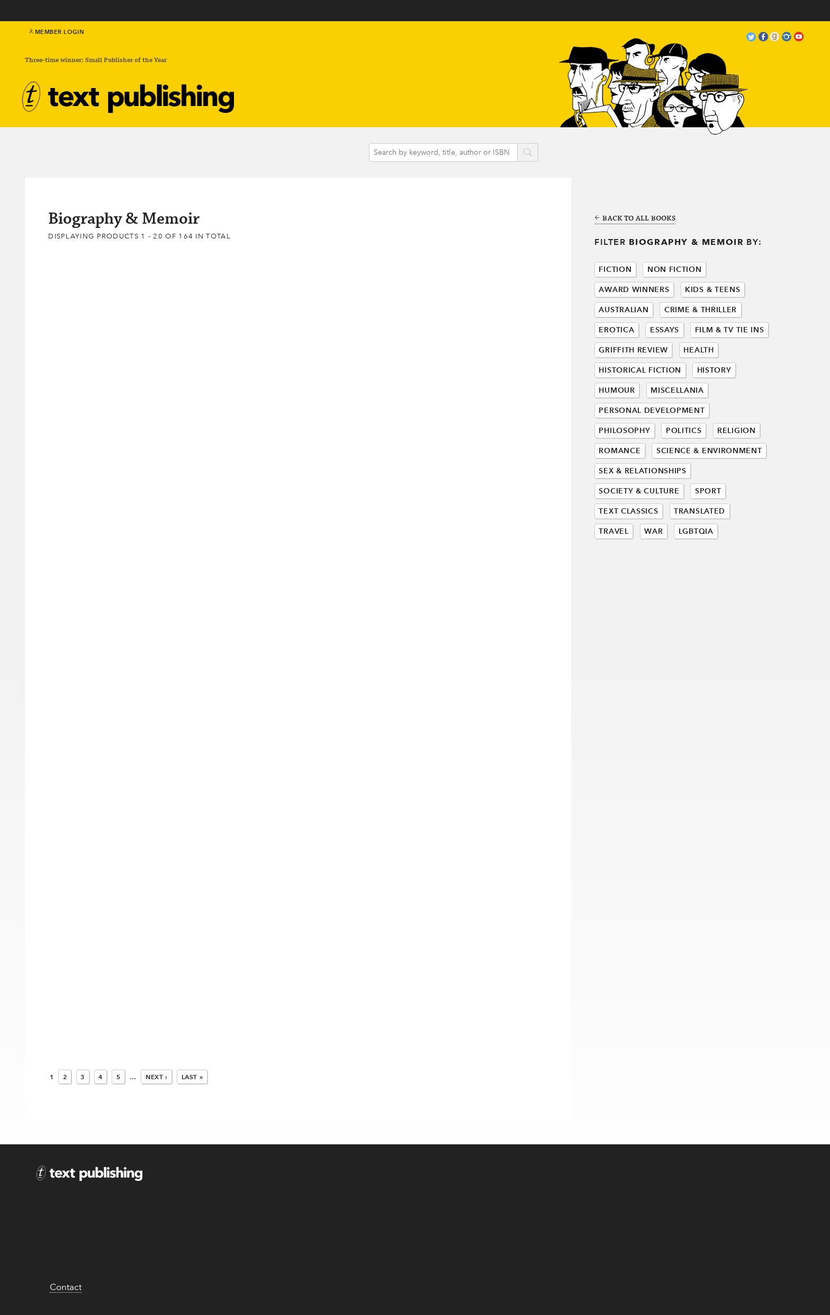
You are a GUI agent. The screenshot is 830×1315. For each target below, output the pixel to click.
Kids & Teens (712, 289)
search (528, 153)
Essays (664, 329)
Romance (619, 450)
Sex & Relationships (642, 470)
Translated (699, 511)
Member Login (57, 32)
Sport (708, 491)
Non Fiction (674, 269)
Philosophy (624, 430)
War (653, 531)
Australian (623, 309)
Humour (617, 390)
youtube (799, 38)
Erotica (616, 329)
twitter (751, 38)
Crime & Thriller (700, 309)
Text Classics (628, 511)
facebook (763, 38)
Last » (192, 1077)
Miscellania (677, 390)
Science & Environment (709, 450)
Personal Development (652, 410)
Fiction (615, 269)
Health (698, 350)
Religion (736, 430)
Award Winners (634, 289)
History (714, 370)
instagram (786, 38)
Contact (66, 1287)
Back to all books (634, 219)
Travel (613, 531)
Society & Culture (639, 491)
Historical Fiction (640, 370)
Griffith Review (633, 350)
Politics (684, 430)
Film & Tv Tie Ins (729, 329)
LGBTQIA (696, 531)
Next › (157, 1077)
